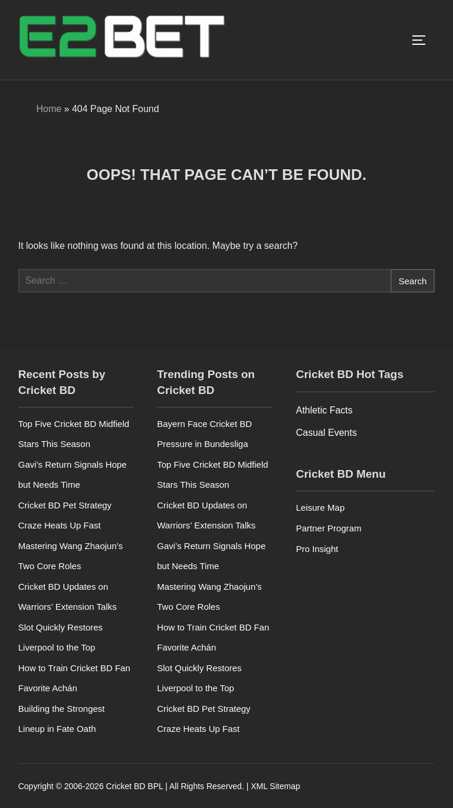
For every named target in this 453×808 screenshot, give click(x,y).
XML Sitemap (275, 786)
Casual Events (326, 433)
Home (48, 109)
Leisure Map (320, 507)
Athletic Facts (324, 410)
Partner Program (329, 528)
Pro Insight (317, 549)
